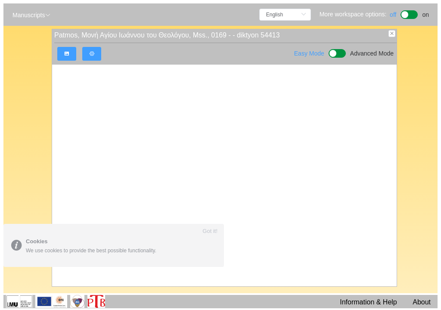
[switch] (409, 14)
